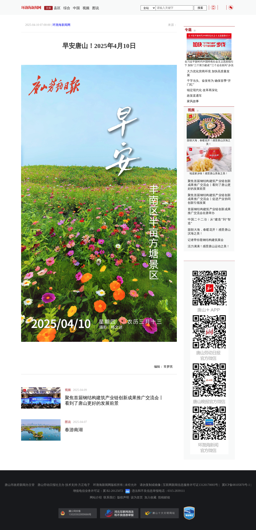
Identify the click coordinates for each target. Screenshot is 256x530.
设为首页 (137, 497)
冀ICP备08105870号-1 (236, 484)
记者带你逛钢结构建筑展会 (206, 240)
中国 (76, 8)
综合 (66, 8)
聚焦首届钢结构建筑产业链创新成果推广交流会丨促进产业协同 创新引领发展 (209, 199)
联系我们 (109, 497)
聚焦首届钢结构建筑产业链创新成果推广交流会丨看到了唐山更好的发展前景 (209, 184)
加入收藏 (150, 497)
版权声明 (123, 497)
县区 (57, 8)
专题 (188, 30)
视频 (86, 8)
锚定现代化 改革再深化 (202, 90)
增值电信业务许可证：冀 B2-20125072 (98, 490)
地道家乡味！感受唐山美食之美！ (208, 173)
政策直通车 (194, 95)
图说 (95, 8)
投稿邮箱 (164, 497)
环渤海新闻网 (61, 24)
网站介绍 (96, 497)
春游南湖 (74, 429)
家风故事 (193, 101)
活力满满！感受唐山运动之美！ (209, 246)
